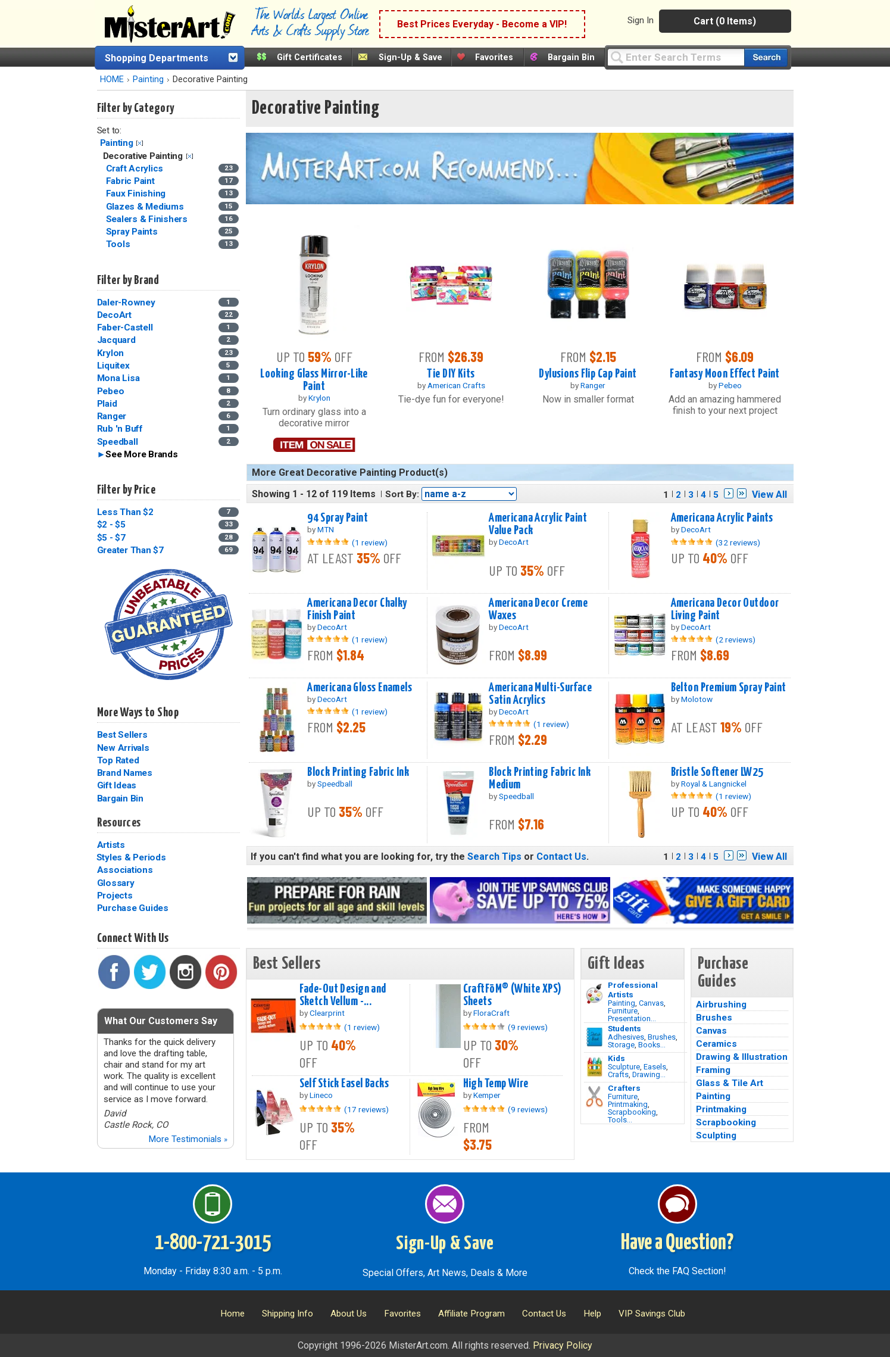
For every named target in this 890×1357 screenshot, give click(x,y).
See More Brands (141, 454)
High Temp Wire (496, 1084)
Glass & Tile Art (729, 1083)
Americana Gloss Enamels (359, 688)
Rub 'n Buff (120, 428)
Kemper (487, 1095)
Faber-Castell (125, 327)
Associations (125, 870)
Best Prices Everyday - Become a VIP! (482, 24)
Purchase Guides (132, 908)
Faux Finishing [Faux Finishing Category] (137, 193)
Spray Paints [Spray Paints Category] (133, 231)
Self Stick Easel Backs (344, 1084)
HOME (112, 79)
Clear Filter (139, 143)
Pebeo (110, 391)
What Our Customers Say (160, 1021)
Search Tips (494, 856)
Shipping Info (287, 1313)
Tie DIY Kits (450, 374)
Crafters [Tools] (624, 1088)
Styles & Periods (131, 857)
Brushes (662, 1036)
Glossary (116, 883)
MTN (325, 529)
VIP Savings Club (652, 1313)
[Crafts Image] (594, 1067)
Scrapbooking (632, 1112)
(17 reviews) (366, 1109)
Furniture (623, 1010)
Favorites (494, 57)
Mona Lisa (118, 378)
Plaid (107, 403)
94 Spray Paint (337, 518)
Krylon (110, 353)
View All (769, 494)
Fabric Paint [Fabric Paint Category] (131, 181)
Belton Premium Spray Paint (728, 688)
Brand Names (124, 773)
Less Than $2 (125, 512)
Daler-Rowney (126, 302)
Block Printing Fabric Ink (358, 772)
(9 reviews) (528, 1027)
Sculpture (624, 1066)
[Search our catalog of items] (766, 57)
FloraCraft (491, 1013)
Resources (119, 823)
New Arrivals (123, 748)
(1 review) (370, 542)
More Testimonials (187, 1139)
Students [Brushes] (624, 1028)
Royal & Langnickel (714, 783)
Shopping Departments (156, 58)
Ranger (112, 416)
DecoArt (114, 315)
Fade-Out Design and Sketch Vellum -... (342, 995)
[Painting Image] (594, 994)
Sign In (640, 20)
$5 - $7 (111, 537)
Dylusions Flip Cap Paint (587, 374)
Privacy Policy (562, 1345)
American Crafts (456, 385)
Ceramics (716, 1043)
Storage (621, 1044)
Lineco (321, 1095)
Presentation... (632, 1018)
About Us (348, 1313)
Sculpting (716, 1135)
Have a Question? (677, 1243)
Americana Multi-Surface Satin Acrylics (540, 694)
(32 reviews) (738, 542)
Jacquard (116, 340)
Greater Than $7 (130, 550)
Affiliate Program (471, 1313)
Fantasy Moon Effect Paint (725, 374)
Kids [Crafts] (616, 1058)
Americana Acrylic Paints (722, 518)
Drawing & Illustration (742, 1057)
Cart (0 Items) (725, 21)
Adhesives (626, 1036)
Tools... (620, 1119)
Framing (713, 1070)
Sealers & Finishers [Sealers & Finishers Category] (148, 219)
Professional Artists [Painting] (633, 989)
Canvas (651, 1003)
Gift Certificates (309, 57)
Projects (115, 895)
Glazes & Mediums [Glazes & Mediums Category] (146, 206)
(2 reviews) (735, 639)
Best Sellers (122, 734)
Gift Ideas (117, 785)
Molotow (697, 699)
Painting (148, 79)
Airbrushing (721, 1004)
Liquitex (113, 365)
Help (592, 1313)
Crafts (618, 1074)
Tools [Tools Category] (119, 244)
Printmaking (628, 1104)
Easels (655, 1066)
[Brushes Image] (594, 1037)
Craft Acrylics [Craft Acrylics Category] (135, 168)
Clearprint (327, 1013)
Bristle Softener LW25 (717, 772)
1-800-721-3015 (213, 1243)
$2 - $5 (111, 524)
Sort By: (402, 494)
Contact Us (561, 856)
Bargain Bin (571, 57)
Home (232, 1313)
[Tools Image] (594, 1097)
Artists (111, 845)
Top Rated (118, 760)
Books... (652, 1044)
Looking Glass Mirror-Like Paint (314, 380)
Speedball (117, 441)
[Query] (675, 56)
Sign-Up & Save (410, 57)
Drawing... (649, 1074)
